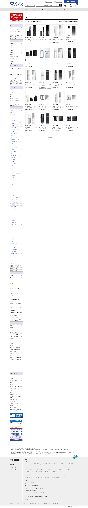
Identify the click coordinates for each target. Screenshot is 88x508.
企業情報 (11, 503)
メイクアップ (14, 179)
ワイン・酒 (12, 87)
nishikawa (12, 370)
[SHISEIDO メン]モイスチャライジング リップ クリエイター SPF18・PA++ (45, 41)
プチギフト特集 (13, 78)
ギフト (27, 9)
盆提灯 (27, 477)
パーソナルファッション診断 (16, 27)
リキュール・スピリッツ (15, 100)
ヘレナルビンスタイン (16, 155)
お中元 (13, 9)
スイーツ (32, 469)
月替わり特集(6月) (13, 270)
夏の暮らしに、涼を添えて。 (16, 357)
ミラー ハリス (15, 237)
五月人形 (37, 477)
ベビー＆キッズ (73, 9)
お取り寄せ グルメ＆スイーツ (46, 469)
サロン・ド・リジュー (16, 232)
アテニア (14, 125)
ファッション (56, 9)
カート (76, 5)
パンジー (12, 366)
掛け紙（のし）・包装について (66, 463)
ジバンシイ (14, 151)
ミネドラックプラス (16, 258)
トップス (12, 295)
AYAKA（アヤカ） (15, 192)
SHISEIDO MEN (15, 188)
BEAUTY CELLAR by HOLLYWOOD (17, 202)
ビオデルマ (14, 247)
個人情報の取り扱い (46, 503)
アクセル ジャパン (14, 363)
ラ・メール (14, 137)
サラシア (14, 239)
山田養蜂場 (14, 249)
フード (33, 9)
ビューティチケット (14, 29)
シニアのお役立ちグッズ (15, 347)
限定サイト (27, 499)
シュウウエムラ (15, 216)
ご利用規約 (25, 503)
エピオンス (14, 141)
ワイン (55, 469)
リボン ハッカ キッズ (14, 399)
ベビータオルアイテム (14, 403)
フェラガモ (14, 171)
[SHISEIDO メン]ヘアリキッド (71, 39)
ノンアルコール (13, 102)
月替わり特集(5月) (13, 268)
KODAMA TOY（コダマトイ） (16, 380)
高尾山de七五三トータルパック (16, 32)
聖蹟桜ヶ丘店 (13, 467)
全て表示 (13, 114)
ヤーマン (14, 241)
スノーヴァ (14, 230)
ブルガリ (14, 210)
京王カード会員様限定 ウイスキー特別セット (16, 105)
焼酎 (11, 94)
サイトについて (29, 463)
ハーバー (14, 153)
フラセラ (14, 235)
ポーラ (13, 169)
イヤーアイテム (13, 355)
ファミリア (12, 392)
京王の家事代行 (13, 38)
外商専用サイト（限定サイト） (31, 485)
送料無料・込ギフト (14, 56)
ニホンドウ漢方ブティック (17, 254)
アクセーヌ (14, 120)
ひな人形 (32, 477)
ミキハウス (12, 384)
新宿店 (12, 466)
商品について (36, 463)
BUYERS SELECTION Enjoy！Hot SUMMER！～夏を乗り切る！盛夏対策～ (16, 319)
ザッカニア (12, 405)
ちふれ (13, 204)
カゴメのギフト (13, 63)
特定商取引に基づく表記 (34, 503)
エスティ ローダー (16, 145)
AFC (13, 260)
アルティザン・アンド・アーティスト (17, 123)
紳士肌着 (12, 283)
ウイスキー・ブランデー (15, 98)
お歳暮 (31, 475)
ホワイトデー (59, 475)
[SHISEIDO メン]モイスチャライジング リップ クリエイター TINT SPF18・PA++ (31, 41)
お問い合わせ (49, 2)
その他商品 (14, 180)
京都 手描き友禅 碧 (14, 310)
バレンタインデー (51, 475)
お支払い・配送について (54, 463)
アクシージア (15, 243)
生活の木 (14, 251)
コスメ (48, 9)
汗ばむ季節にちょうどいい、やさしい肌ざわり (16, 410)
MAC (13, 218)
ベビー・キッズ (13, 373)
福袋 (52, 477)
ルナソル (14, 167)
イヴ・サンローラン (16, 212)
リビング (64, 9)
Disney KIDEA (13, 407)
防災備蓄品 (12, 343)
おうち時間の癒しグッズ (15, 349)
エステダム (14, 147)
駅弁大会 (57, 477)
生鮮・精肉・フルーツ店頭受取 (16, 84)
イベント (20, 9)
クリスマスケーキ (42, 475)
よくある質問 (39, 464)
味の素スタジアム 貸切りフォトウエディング (16, 36)
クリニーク (14, 135)
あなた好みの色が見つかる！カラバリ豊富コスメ (16, 266)
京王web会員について (30, 464)
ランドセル (47, 477)
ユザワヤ (12, 368)
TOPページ (27, 459)
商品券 (26, 483)
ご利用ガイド (59, 2)
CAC (13, 131)
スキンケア (14, 177)
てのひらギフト (28, 480)
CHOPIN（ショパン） (14, 388)
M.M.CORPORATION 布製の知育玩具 (15, 397)
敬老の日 (75, 475)
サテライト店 (13, 469)
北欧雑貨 (12, 365)
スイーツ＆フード (14, 65)
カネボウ (14, 161)
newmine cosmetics (16, 245)
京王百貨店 (72, 506)
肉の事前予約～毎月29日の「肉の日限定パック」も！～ (16, 81)
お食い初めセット (13, 394)
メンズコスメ (14, 182)
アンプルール (15, 233)
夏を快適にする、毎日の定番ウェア (16, 308)
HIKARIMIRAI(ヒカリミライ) (17, 194)
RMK (13, 214)
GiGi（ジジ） (12, 382)
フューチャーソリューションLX (17, 185)
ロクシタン (14, 222)
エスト (13, 143)
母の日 (65, 475)
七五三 (42, 477)
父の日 (70, 475)
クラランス (14, 133)
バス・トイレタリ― (14, 334)
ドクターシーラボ (15, 139)
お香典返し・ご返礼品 (29, 482)
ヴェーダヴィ (15, 256)
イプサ (13, 159)
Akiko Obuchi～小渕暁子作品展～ (16, 360)
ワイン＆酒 (41, 9)
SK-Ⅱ (13, 228)
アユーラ (14, 127)
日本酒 (59, 469)
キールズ (14, 163)
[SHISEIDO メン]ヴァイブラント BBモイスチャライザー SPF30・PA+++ (72, 63)
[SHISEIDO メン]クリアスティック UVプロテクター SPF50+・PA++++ (31, 63)
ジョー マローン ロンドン (17, 117)
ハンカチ (12, 281)
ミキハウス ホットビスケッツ (16, 386)
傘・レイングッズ (13, 279)
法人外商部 (18, 503)
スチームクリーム (15, 190)
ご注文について (44, 463)
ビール (11, 96)
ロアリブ (14, 157)
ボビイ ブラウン (15, 129)
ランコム (14, 165)
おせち (36, 475)
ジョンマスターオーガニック (17, 225)
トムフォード (15, 220)
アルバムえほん (13, 401)
